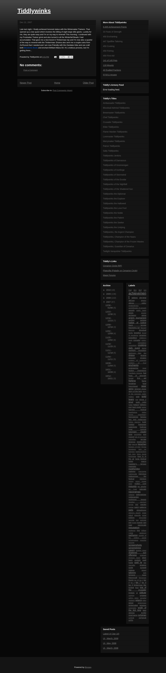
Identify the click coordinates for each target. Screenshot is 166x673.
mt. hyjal (133, 489)
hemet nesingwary (137, 414)
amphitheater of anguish (137, 308)
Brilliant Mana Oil (56, 48)
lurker (131, 461)
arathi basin (141, 310)
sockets (137, 560)
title (144, 585)
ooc (136, 505)
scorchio (143, 540)
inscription (137, 434)
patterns (143, 507)
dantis (144, 348)
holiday (131, 425)
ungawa (143, 595)
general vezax (140, 389)
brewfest (137, 333)
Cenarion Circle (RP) (112, 266)
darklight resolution (137, 350)
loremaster (132, 456)
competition (142, 343)
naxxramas (135, 491)
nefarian (131, 494)
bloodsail (142, 330)
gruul (131, 402)
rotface (143, 530)
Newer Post (26, 83)
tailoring (132, 572)
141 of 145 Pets (110, 60)
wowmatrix (132, 608)
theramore (142, 578)
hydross (143, 427)
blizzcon (131, 330)
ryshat (131, 533)
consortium (133, 345)
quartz (134, 522)
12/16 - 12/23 (109, 319)
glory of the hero (135, 391)
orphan (131, 507)
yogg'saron (133, 615)
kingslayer (132, 449)
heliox (144, 412)
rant (144, 523)
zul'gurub (142, 618)
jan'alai (143, 439)
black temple (137, 325)
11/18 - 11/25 (109, 345)
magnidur (132, 466)
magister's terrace (137, 464)
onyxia (131, 504)
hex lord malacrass (137, 420)
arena (143, 315)
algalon (143, 300)
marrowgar (142, 471)
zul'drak (131, 618)
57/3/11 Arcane (110, 75)
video (144, 600)
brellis (131, 333)
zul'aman (142, 615)
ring (138, 530)
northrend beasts (137, 500)
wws (144, 610)
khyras (143, 447)
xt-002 (143, 613)
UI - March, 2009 (110, 638)
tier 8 (144, 583)
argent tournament (137, 318)
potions (132, 518)
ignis (130, 434)
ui (137, 593)
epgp (144, 368)
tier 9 (131, 585)
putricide (143, 520)
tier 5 (133, 583)
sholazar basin (134, 558)
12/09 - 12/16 (109, 326)
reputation (134, 527)
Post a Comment (31, 70)
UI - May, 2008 (109, 643)
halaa (131, 405)
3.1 (135, 290)
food (144, 384)
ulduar (142, 592)
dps (145, 353)
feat (144, 373)
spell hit (138, 562)
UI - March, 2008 (110, 648)
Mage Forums (109, 275)
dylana (132, 355)
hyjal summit (137, 429)
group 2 (142, 400)
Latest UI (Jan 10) (111, 634)
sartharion (133, 535)
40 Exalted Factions (112, 70)
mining (131, 481)
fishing (132, 380)
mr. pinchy (142, 487)
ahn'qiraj (142, 298)
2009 (108, 294)
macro (143, 461)
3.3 (145, 290)
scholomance (133, 540)
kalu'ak (134, 444)
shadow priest (141, 550)
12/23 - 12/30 (109, 313)
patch (136, 507)
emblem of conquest (137, 360)
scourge (131, 542)
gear (143, 386)
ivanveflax (132, 439)
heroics (143, 417)
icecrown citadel (137, 432)
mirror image (140, 481)
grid (136, 399)
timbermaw (138, 585)
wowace (143, 605)
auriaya (143, 320)
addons (135, 298)
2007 (108, 302)
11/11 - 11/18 (109, 351)
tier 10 (136, 580)
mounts (133, 486)
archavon (132, 315)
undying (131, 595)
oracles (143, 505)
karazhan (142, 444)
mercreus (142, 474)
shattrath (143, 555)
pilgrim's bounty (135, 513)
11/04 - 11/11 (109, 358)
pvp (130, 523)
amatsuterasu (134, 305)
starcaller (132, 565)
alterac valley (137, 303)
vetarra (138, 600)
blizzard (143, 328)
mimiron (143, 479)
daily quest (134, 348)
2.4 (130, 290)
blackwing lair (134, 328)
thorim (131, 580)
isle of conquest (140, 437)
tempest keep (137, 575)
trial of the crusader (137, 588)
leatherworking (141, 452)
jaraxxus (132, 442)
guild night (141, 402)
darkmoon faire (135, 353)
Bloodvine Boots (31, 48)
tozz (137, 588)
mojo (130, 484)
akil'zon (132, 300)
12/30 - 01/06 (109, 306)
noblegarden (134, 497)
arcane (143, 313)
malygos (132, 471)
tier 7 (138, 582)
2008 (108, 298)
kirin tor (142, 449)
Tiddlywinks (34, 11)
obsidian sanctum (137, 502)
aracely (132, 310)
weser (131, 603)
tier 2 (141, 580)
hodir (144, 422)
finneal (131, 378)
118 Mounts (108, 65)
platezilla (137, 515)
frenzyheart (133, 386)
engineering (133, 368)
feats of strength (137, 376)
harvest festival (137, 410)
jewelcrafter (141, 442)
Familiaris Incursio (135, 373)
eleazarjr (132, 358)
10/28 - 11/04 (109, 364)
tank (144, 573)
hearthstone (133, 412)
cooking (142, 345)
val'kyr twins (134, 598)
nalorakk (142, 489)
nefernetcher (141, 495)
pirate (144, 513)
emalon (143, 358)
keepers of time (135, 447)
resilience (132, 530)
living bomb (141, 454)
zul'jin (131, 620)
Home (57, 83)
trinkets (132, 593)
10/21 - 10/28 (109, 370)
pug (137, 520)
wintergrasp (142, 603)
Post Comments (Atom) (62, 90)
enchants (134, 365)
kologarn (132, 452)
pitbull (131, 515)
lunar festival (140, 459)
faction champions (137, 371)
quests (139, 523)
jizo (130, 444)
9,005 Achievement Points (115, 27)
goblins (131, 397)
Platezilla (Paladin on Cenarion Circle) (120, 270)
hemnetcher (133, 417)
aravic (131, 313)
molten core (140, 484)
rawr (130, 525)
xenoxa (132, 613)
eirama (143, 355)
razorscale (142, 525)
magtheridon (134, 469)
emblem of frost (137, 363)
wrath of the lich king (137, 609)
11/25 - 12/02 (109, 338)
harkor (144, 407)
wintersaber (133, 605)
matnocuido (133, 474)
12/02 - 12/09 (109, 332)
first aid (141, 378)
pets (131, 510)
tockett (131, 588)
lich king (132, 454)
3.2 (140, 290)
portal (144, 515)
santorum (142, 533)
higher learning (135, 422)
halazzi (136, 405)
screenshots (135, 545)
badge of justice (137, 322)
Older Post (88, 83)
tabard (144, 570)
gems (131, 389)
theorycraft (133, 578)
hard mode (136, 407)
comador (136, 340)
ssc (145, 563)
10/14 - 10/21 (109, 377)
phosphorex (141, 510)
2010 (108, 290)
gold (137, 397)
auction (132, 320)
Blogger (88, 667)
